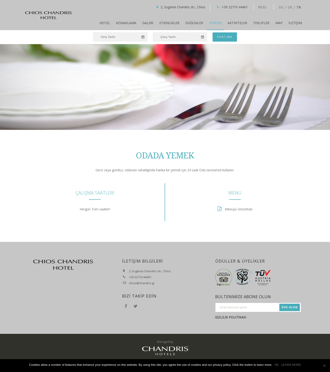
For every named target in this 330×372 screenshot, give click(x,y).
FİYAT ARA (224, 37)
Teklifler (261, 23)
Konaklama (126, 23)
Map (279, 23)
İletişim (295, 23)
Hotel (104, 23)
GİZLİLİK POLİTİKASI (230, 317)
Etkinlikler (169, 23)
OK (277, 364)
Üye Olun (290, 307)
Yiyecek (215, 23)
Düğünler (194, 23)
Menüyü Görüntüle (238, 209)
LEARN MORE (291, 364)
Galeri (147, 23)
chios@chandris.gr (142, 283)
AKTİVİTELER (237, 23)
